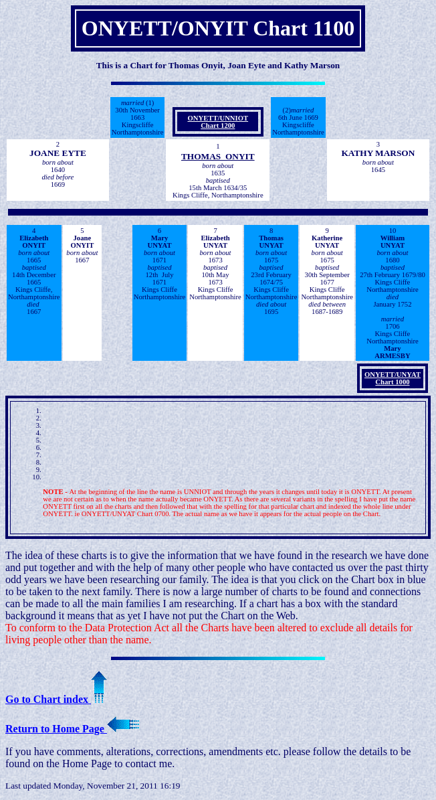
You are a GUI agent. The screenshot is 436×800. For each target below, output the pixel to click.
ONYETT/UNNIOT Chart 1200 (217, 121)
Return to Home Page (72, 728)
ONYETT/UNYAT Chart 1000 (392, 378)
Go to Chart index (56, 699)
